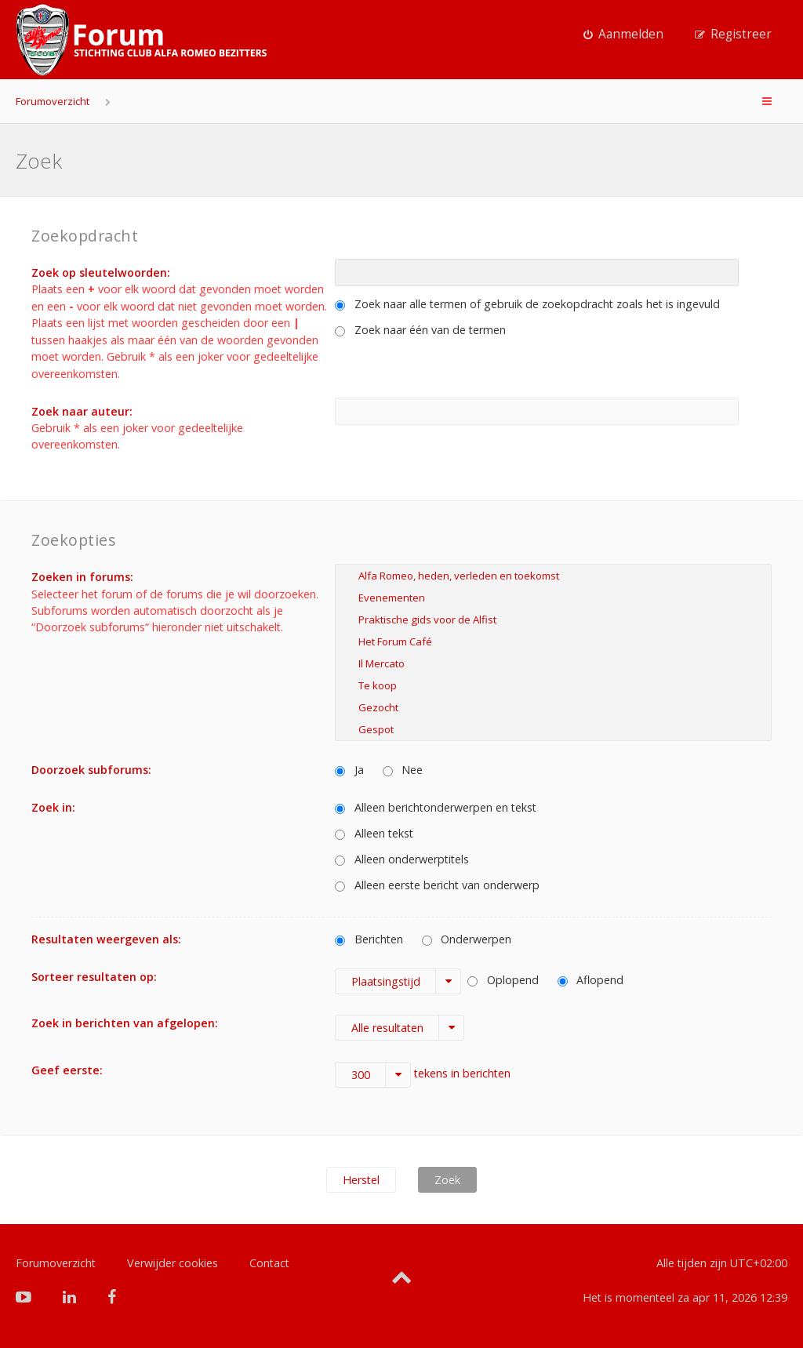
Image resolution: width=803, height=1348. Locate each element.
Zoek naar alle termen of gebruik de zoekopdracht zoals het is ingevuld (527, 303)
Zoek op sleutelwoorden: (100, 272)
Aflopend (591, 979)
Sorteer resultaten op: (94, 976)
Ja (349, 769)
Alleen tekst (374, 833)
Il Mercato (553, 663)
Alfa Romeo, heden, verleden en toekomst (553, 576)
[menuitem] (623, 34)
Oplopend (503, 979)
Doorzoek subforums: (91, 769)
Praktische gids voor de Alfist (553, 619)
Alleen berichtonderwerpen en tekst (435, 807)
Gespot (553, 729)
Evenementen (553, 598)
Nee (403, 769)
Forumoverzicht (52, 101)
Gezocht (553, 707)
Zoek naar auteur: (82, 411)
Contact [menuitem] (269, 1262)
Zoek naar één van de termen (420, 329)
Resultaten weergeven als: (106, 939)
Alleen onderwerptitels (402, 859)
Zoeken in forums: (82, 576)
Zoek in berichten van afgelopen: (124, 1023)
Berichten (369, 939)
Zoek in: (53, 807)
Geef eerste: (67, 1070)
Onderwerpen (467, 939)
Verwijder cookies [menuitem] (172, 1262)
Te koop (553, 685)
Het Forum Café (553, 641)
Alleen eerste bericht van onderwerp (437, 884)
